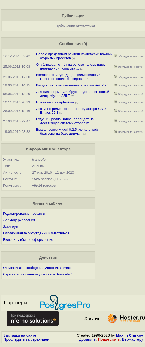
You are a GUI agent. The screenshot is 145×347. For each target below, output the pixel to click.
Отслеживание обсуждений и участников (36, 233)
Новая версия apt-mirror (55, 102)
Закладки (10, 227)
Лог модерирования (19, 220)
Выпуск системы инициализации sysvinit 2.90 (72, 85)
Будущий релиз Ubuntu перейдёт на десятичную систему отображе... (65, 121)
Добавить (87, 339)
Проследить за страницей (26, 339)
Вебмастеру (132, 339)
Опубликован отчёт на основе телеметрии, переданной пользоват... (70, 66)
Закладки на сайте (19, 335)
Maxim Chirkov (129, 335)
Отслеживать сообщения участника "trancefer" (40, 268)
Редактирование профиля (24, 214)
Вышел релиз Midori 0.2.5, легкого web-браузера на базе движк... (67, 131)
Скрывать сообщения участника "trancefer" (37, 274)
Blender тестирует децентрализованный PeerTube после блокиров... (68, 77)
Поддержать (109, 339)
